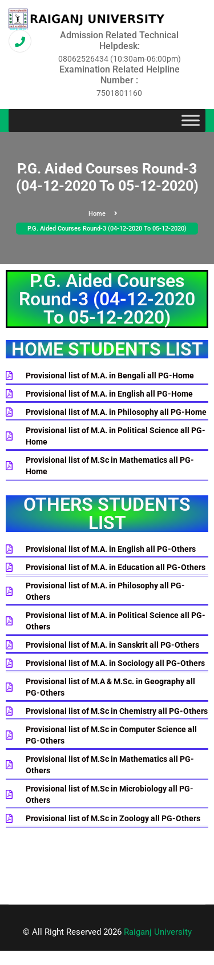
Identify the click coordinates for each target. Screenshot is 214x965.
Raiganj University (158, 932)
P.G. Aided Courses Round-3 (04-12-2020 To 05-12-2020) (107, 228)
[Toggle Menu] (190, 120)
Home (103, 213)
